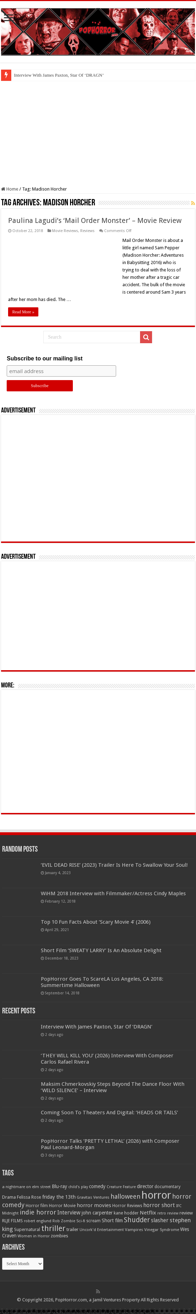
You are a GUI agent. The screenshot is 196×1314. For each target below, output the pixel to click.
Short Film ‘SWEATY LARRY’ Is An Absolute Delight (101, 950)
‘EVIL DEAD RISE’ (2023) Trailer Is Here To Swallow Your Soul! (114, 865)
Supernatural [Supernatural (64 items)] (27, 1229)
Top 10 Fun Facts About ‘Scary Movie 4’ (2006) (96, 922)
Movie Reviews (65, 231)
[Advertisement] (98, 133)
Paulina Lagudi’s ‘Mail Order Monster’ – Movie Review (95, 220)
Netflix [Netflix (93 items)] (148, 1213)
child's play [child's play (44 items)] (78, 1187)
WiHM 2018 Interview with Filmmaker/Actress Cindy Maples (113, 893)
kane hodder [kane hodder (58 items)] (126, 1213)
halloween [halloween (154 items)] (125, 1196)
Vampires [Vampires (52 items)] (134, 1229)
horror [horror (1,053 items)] (156, 1195)
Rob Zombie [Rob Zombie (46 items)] (63, 1221)
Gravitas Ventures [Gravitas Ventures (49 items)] (93, 1197)
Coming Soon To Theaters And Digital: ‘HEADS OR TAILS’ (109, 1112)
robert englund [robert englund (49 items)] (37, 1220)
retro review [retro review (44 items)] (167, 1213)
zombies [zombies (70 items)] (59, 1235)
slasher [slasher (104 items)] (160, 1220)
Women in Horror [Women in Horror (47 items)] (34, 1236)
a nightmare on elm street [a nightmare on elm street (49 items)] (26, 1186)
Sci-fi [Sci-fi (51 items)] (80, 1220)
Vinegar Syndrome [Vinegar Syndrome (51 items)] (161, 1229)
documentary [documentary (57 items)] (167, 1186)
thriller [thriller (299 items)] (53, 1228)
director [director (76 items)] (145, 1186)
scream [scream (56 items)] (93, 1220)
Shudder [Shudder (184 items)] (137, 1220)
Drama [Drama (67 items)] (9, 1197)
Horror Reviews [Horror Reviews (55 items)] (127, 1205)
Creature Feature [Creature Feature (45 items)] (121, 1187)
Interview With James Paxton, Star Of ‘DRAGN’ (59, 75)
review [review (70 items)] (186, 1213)
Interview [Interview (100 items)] (69, 1213)
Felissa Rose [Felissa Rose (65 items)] (29, 1197)
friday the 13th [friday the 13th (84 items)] (59, 1197)
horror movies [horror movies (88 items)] (94, 1205)
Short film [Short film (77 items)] (112, 1220)
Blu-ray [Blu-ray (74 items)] (59, 1186)
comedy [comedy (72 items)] (97, 1186)
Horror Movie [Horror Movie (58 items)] (62, 1205)
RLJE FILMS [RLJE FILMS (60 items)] (12, 1220)
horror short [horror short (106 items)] (159, 1205)
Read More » (23, 311)
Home (9, 189)
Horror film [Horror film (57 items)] (37, 1205)
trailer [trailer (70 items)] (72, 1229)
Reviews (87, 231)
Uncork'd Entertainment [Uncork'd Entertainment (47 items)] (102, 1230)
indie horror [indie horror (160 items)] (38, 1212)
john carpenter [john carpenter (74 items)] (97, 1213)
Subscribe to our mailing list (44, 358)
